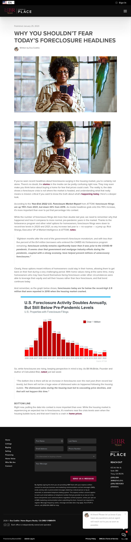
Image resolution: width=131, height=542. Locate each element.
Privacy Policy (91, 539)
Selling (8, 451)
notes (73, 229)
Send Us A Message (83, 479)
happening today (90, 194)
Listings (8, 444)
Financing (9, 455)
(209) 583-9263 (117, 484)
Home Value (10, 459)
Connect (8, 466)
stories (46, 184)
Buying (8, 447)
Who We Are (10, 462)
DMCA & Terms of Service (108, 539)
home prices (75, 413)
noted (44, 371)
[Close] (125, 514)
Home (7, 440)
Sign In (120, 2)
